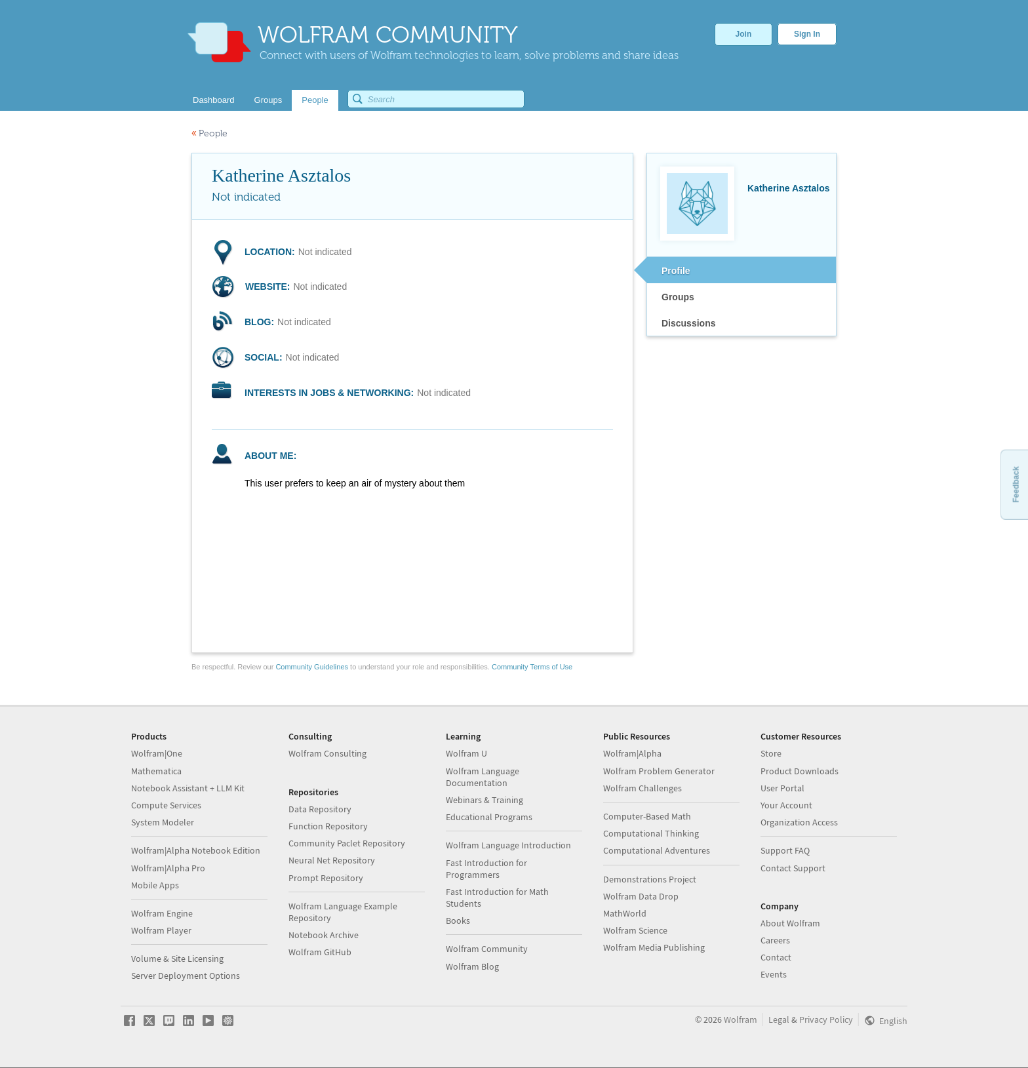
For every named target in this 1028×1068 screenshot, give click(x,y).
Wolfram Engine (162, 913)
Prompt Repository (325, 878)
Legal (778, 1019)
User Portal (782, 788)
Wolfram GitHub (319, 952)
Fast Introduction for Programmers (486, 868)
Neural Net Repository (331, 860)
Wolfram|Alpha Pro (168, 868)
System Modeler (162, 822)
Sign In (807, 34)
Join (744, 34)
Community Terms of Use (532, 667)
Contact (776, 957)
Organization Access (799, 822)
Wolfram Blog (472, 966)
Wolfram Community (487, 949)
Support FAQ (785, 850)
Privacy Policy (826, 1019)
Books (458, 920)
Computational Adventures (656, 850)
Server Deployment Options (185, 975)
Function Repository (328, 826)
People (209, 133)
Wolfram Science (635, 930)
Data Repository (319, 809)
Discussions (688, 323)
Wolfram (740, 1019)
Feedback (1015, 484)
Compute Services (166, 805)
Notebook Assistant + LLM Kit (188, 788)
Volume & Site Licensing (177, 958)
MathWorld (624, 913)
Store (771, 753)
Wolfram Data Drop (641, 896)
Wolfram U (466, 753)
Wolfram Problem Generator (659, 771)
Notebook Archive (323, 935)
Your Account (786, 805)
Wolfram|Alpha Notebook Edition (195, 850)
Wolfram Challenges (642, 788)
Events (774, 974)
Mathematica (156, 771)
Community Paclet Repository (346, 843)
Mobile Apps (155, 885)
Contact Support (793, 868)
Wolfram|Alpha (632, 753)
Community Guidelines (311, 667)
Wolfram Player (161, 930)
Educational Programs (489, 817)
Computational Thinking (651, 833)
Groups (678, 297)
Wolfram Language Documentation (482, 777)
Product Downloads (800, 771)
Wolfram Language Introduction (508, 845)
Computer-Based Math (647, 816)
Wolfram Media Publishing (654, 947)
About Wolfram (790, 923)
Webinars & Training (484, 800)
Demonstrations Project (649, 879)
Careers (775, 940)
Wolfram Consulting (327, 753)
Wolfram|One (156, 753)
